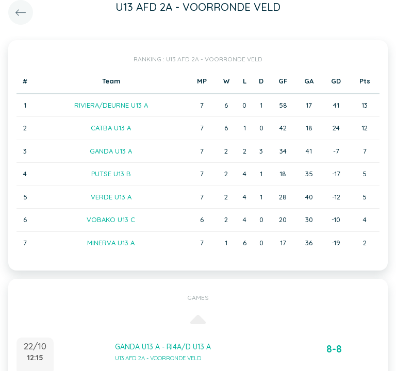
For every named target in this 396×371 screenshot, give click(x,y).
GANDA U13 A (111, 151)
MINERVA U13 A (111, 243)
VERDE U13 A (111, 197)
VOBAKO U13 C (111, 219)
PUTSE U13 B (111, 174)
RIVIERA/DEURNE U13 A (111, 105)
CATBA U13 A (111, 128)
